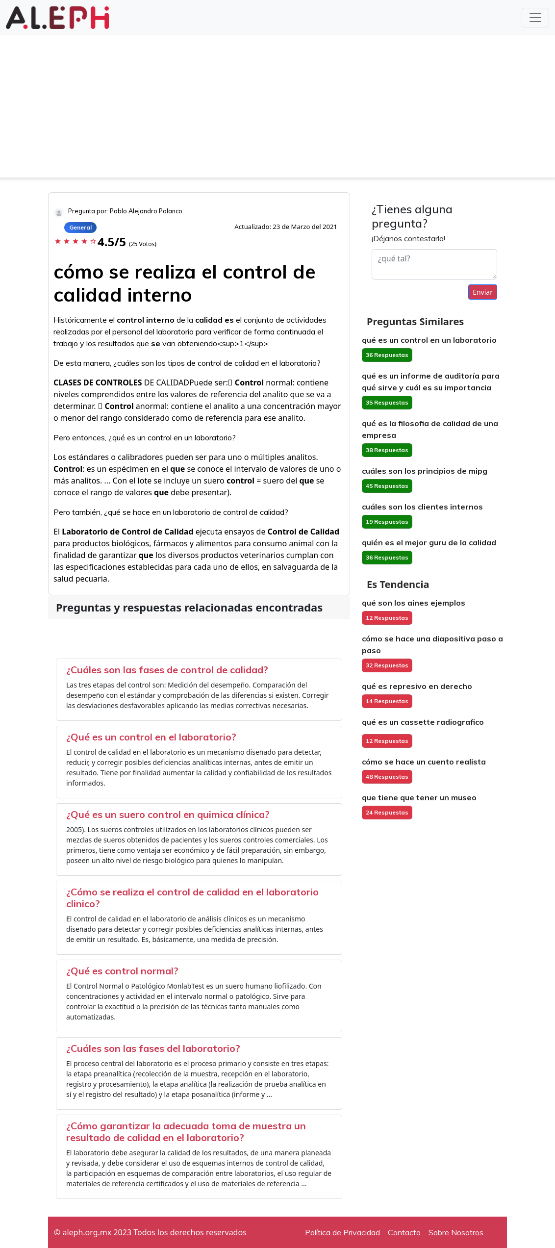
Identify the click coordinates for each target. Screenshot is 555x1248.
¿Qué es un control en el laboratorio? (151, 737)
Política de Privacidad (342, 1232)
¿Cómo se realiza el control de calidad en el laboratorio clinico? (192, 898)
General (80, 227)
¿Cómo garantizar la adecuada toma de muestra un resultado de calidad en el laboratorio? (186, 1132)
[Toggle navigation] (535, 17)
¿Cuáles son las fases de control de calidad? (167, 669)
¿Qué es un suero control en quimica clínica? (168, 814)
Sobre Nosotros (456, 1232)
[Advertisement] (277, 109)
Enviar (483, 292)
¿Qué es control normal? (122, 971)
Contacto (404, 1232)
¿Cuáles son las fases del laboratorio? (153, 1048)
